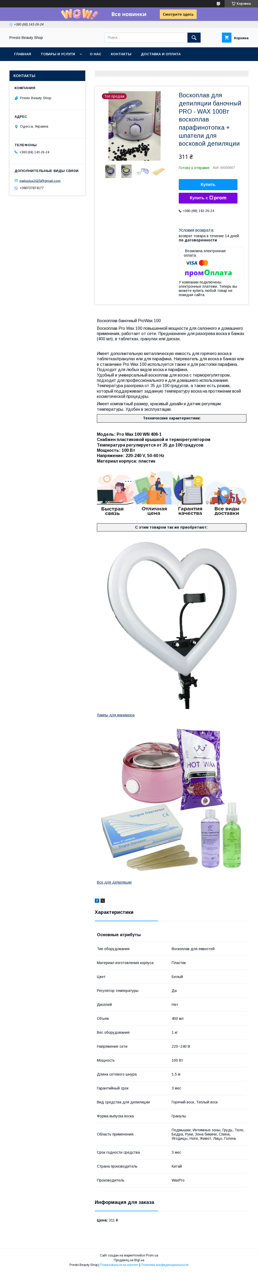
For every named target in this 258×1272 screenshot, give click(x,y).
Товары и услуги (58, 54)
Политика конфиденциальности (164, 1265)
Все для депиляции (114, 882)
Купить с (208, 198)
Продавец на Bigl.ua (129, 1260)
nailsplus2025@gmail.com (40, 181)
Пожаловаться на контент (119, 1265)
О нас (95, 54)
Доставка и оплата (161, 54)
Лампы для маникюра (116, 715)
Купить (208, 184)
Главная (22, 54)
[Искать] (194, 38)
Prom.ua (152, 1255)
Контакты (121, 54)
